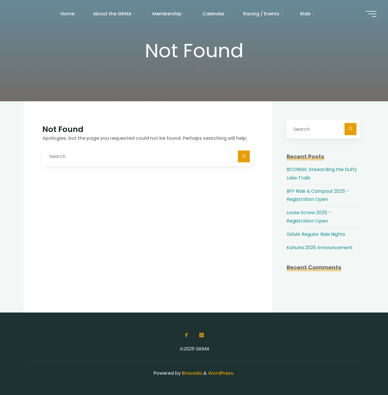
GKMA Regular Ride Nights (316, 234)
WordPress (220, 373)
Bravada (191, 373)
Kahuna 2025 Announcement (320, 247)
